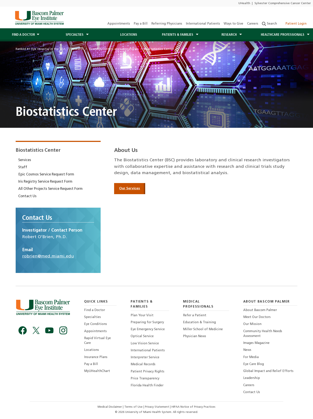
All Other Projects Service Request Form (50, 189)
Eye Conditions (95, 324)
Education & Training (199, 322)
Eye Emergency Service (148, 329)
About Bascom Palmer (260, 310)
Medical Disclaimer (110, 407)
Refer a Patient (194, 315)
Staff (22, 167)
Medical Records (143, 364)
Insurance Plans (95, 357)
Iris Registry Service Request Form (45, 181)
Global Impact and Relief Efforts (268, 371)
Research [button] (229, 35)
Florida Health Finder (147, 385)
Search (269, 23)
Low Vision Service (145, 343)
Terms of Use (133, 407)
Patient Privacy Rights (147, 371)
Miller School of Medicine (203, 329)
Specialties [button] (75, 35)
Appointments (118, 23)
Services (24, 160)
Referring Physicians (166, 23)
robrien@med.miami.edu (48, 256)
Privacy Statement (157, 407)
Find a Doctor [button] (23, 35)
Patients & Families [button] (178, 35)
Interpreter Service (145, 357)
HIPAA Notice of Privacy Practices (193, 407)
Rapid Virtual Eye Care (97, 341)
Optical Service (142, 336)
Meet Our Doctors (257, 317)
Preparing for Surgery (147, 322)
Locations (128, 35)
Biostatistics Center (38, 150)
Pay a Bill (141, 23)
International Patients (203, 23)
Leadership (251, 378)
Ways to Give (233, 23)
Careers (252, 23)
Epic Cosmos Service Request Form (46, 174)
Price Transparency (145, 378)
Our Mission (252, 324)
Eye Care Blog (253, 364)
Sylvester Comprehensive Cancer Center (283, 3)
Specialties (92, 317)
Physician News (194, 336)
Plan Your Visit (142, 315)
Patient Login (293, 23)
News (247, 350)
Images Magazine (256, 343)
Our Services (129, 188)
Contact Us (27, 196)
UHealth (244, 3)
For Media (251, 357)
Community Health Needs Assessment (262, 334)
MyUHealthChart (97, 371)
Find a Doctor (94, 310)
